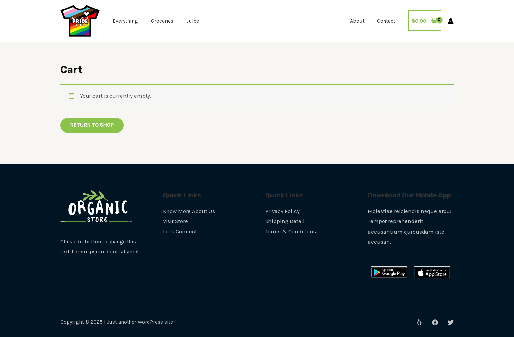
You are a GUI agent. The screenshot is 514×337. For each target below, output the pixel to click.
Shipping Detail (285, 221)
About (360, 21)
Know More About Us (189, 211)
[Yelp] (419, 323)
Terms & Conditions (290, 231)
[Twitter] (451, 323)
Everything (125, 21)
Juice (193, 21)
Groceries (162, 21)
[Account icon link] (451, 21)
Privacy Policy (282, 211)
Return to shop (92, 125)
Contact (387, 21)
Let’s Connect (180, 231)
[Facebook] (435, 323)
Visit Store (175, 221)
